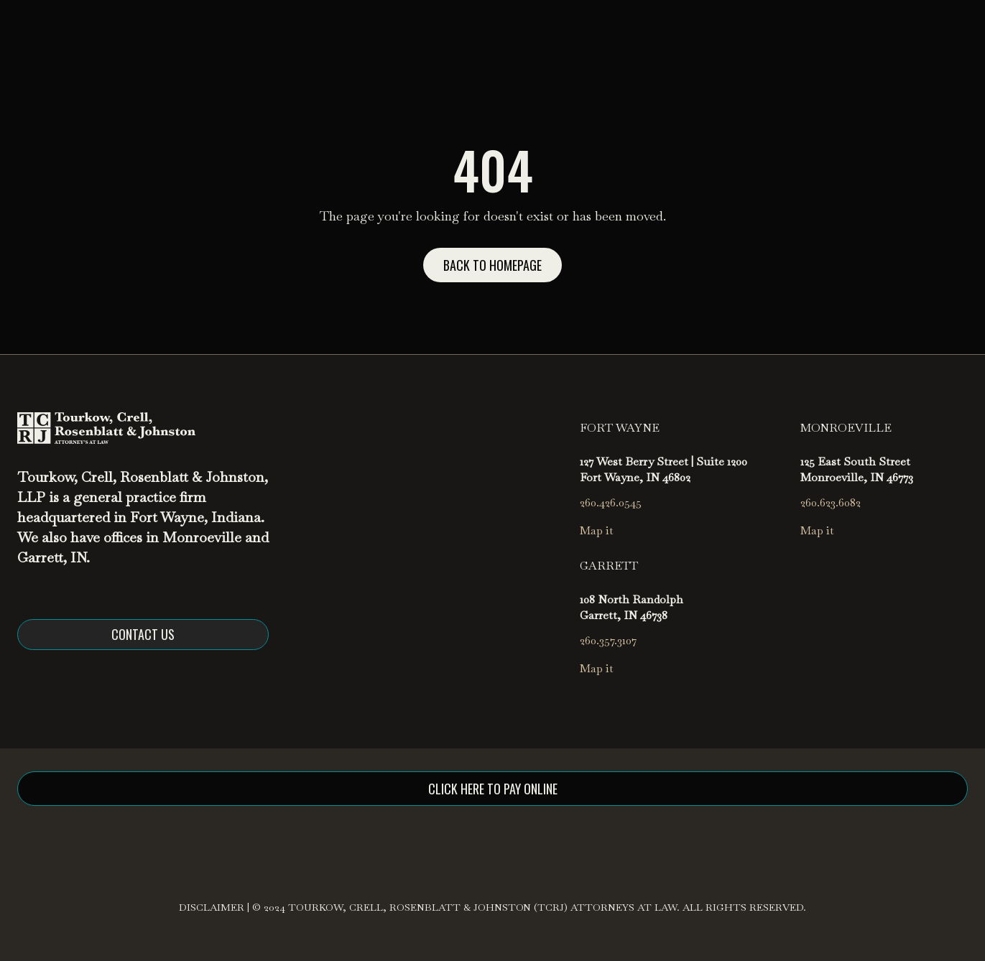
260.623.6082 (830, 502)
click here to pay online (493, 788)
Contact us (143, 634)
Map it (597, 530)
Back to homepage (492, 265)
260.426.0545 (611, 502)
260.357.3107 (608, 640)
